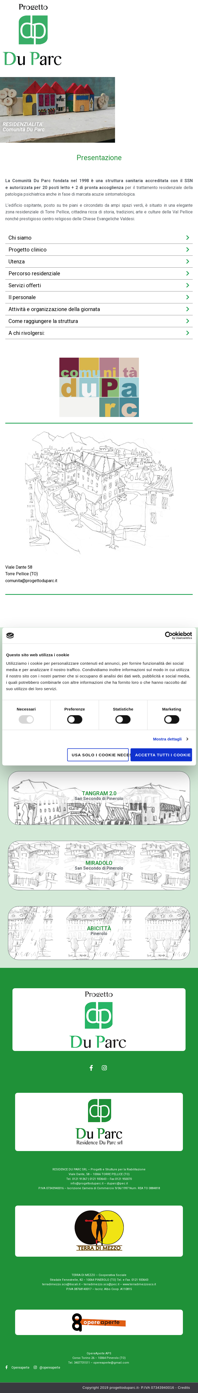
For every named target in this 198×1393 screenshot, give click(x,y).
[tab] (99, 238)
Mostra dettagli (167, 739)
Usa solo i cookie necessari (100, 754)
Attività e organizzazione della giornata (54, 309)
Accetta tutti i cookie (163, 754)
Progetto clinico (27, 249)
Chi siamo (20, 238)
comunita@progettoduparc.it (31, 580)
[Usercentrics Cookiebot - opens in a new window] (169, 636)
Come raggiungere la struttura (43, 321)
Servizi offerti (24, 285)
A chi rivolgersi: (26, 333)
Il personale (22, 297)
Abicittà (99, 928)
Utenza (16, 261)
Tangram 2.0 (99, 793)
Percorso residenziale (34, 273)
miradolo (99, 863)
